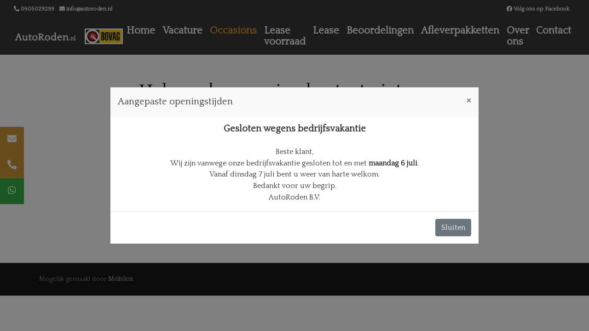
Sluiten (453, 227)
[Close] (469, 100)
